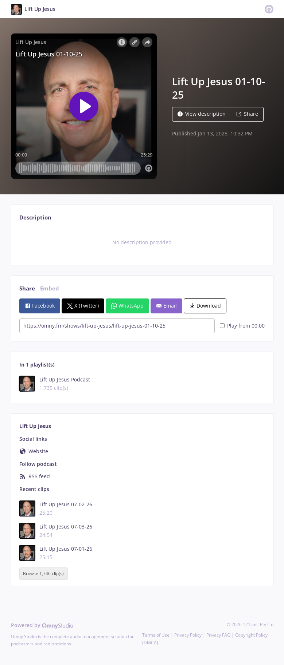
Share (247, 113)
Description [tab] (35, 217)
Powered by (42, 625)
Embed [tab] (49, 288)
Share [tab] (27, 288)
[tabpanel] (142, 242)
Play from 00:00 (242, 325)
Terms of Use (156, 635)
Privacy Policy (188, 635)
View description (202, 113)
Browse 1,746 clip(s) (43, 573)
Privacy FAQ (218, 635)
